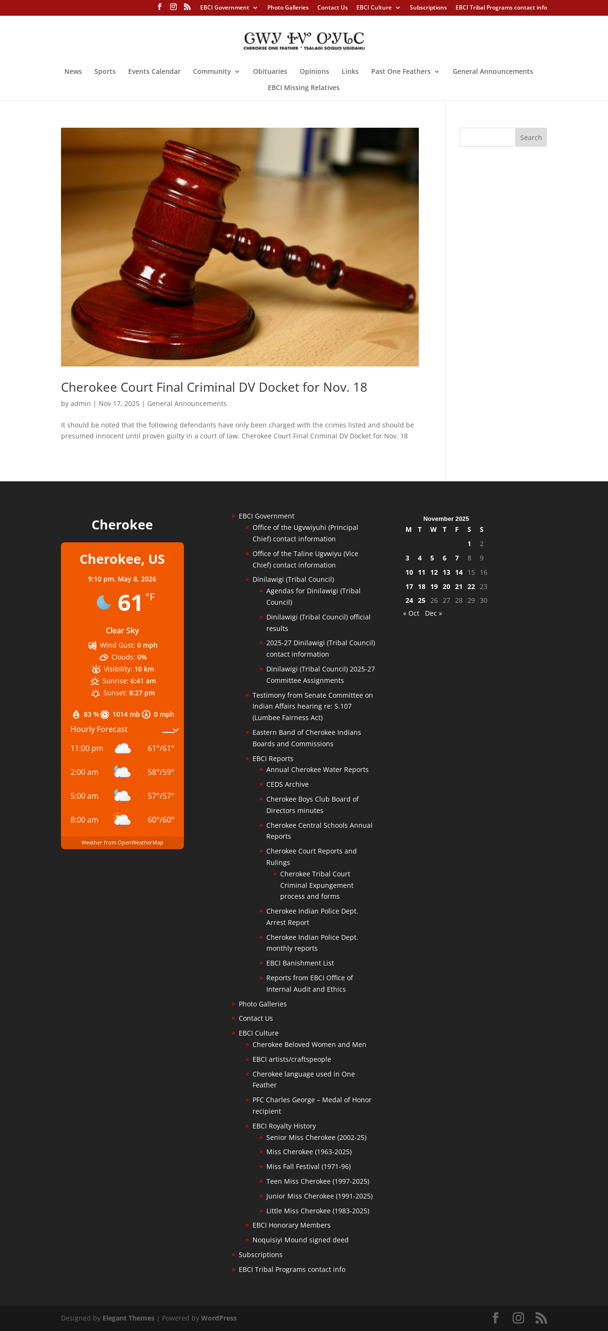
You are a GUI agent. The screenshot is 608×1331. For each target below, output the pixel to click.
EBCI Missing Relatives (304, 88)
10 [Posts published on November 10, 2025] (409, 572)
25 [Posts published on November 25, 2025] (422, 600)
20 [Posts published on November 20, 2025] (446, 586)
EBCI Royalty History (284, 1125)
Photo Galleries (288, 8)
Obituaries (270, 72)
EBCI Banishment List (300, 962)
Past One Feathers (401, 72)
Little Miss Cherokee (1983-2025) (317, 1210)
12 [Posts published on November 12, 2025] (434, 572)
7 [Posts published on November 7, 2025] (457, 557)
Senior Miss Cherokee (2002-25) (316, 1137)
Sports (105, 72)
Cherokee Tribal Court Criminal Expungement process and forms (317, 885)
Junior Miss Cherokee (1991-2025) (319, 1195)
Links (350, 72)
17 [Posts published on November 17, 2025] (409, 586)
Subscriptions (428, 8)
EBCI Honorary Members (292, 1224)
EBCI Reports (273, 758)
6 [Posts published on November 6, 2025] (444, 557)
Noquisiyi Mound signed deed (301, 1239)
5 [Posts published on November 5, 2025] (432, 557)
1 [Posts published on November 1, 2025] (469, 543)
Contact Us (332, 8)
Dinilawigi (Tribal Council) (293, 579)
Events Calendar (154, 72)
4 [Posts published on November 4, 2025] (420, 557)
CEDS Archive (287, 784)
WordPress (219, 1317)
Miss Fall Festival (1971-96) (308, 1166)
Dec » (433, 613)
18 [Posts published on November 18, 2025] (422, 586)
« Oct (411, 613)
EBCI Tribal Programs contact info (501, 8)
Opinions (314, 72)
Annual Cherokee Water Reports (317, 769)
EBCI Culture (374, 8)
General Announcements (493, 72)
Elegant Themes (128, 1317)
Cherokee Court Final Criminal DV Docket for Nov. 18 (214, 387)
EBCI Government (224, 8)
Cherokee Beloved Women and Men (309, 1044)
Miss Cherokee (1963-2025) (309, 1151)
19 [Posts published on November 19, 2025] (434, 586)
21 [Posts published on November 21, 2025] (459, 586)
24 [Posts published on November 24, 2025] (409, 600)
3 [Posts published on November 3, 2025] (407, 557)
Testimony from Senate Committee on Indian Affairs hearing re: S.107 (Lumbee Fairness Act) (313, 706)
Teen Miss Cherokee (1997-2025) (317, 1181)
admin (81, 403)
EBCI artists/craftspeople (292, 1059)
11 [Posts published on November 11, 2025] (422, 572)
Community (212, 72)
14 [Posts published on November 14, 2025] (459, 572)
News (73, 72)
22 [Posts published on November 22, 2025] (471, 586)
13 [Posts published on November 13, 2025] (446, 572)
